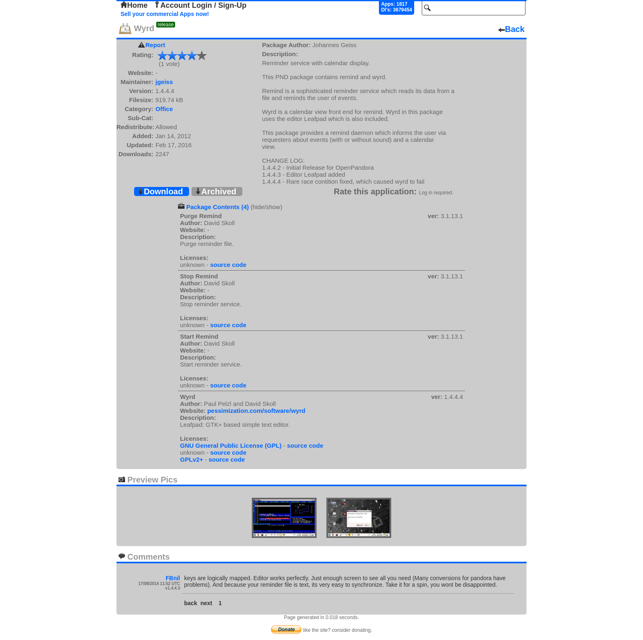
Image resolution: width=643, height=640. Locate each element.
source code (228, 264)
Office (164, 108)
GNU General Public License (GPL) (231, 445)
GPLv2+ (191, 459)
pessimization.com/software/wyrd (256, 410)
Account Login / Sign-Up (200, 5)
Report (155, 44)
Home (134, 5)
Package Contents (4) (217, 206)
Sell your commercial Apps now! (165, 14)
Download (160, 191)
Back (511, 29)
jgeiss (164, 81)
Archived (216, 191)
